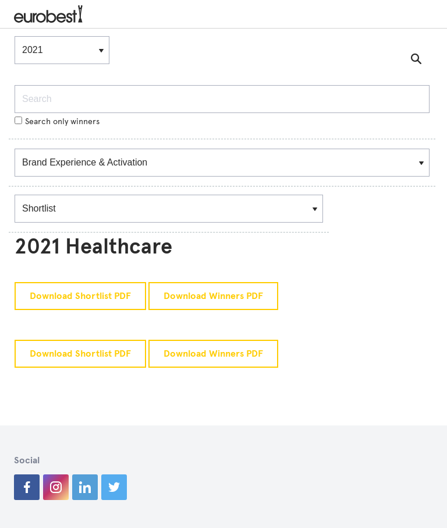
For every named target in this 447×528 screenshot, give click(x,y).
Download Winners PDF (213, 296)
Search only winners (57, 121)
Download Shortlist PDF (80, 296)
